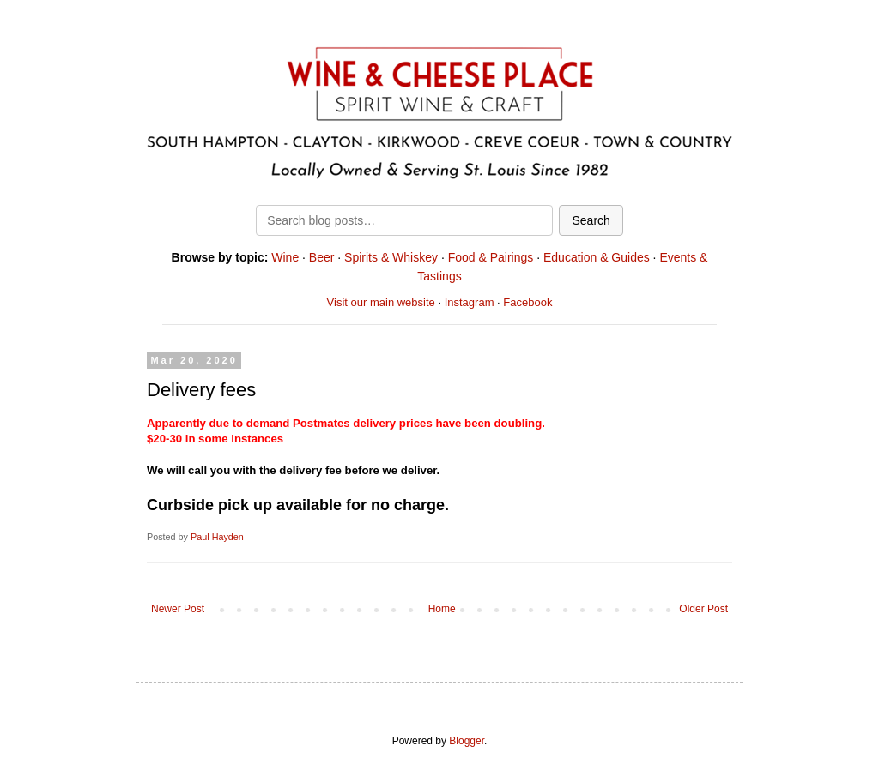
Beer (322, 257)
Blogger (466, 741)
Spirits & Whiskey (391, 257)
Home (442, 609)
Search (590, 220)
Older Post (703, 609)
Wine (285, 257)
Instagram (469, 302)
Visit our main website (381, 302)
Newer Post (177, 609)
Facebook (527, 302)
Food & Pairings (491, 257)
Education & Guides (596, 257)
